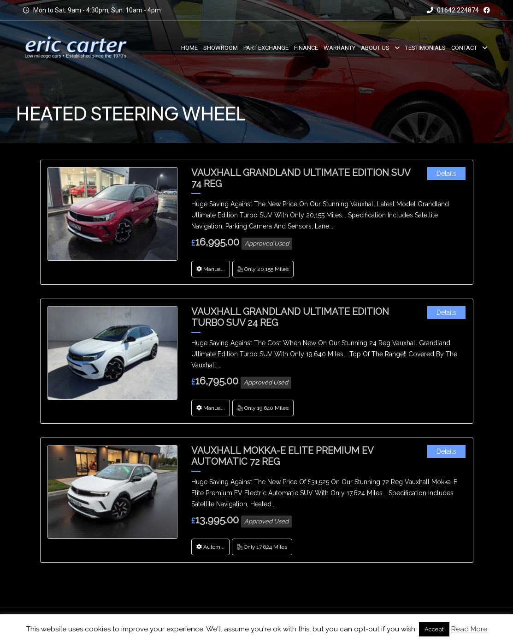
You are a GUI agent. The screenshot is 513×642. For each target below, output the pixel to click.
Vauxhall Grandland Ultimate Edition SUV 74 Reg (300, 178)
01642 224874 (453, 10)
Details (446, 173)
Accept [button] (434, 629)
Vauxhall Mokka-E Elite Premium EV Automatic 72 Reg (282, 456)
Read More (469, 629)
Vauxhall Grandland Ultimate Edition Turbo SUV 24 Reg (290, 317)
